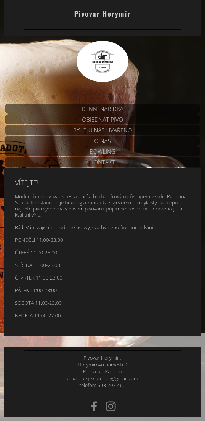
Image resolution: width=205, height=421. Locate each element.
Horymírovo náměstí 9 (102, 364)
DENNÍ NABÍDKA (102, 108)
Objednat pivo (102, 119)
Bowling (102, 151)
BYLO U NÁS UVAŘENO (102, 130)
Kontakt (102, 162)
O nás (102, 141)
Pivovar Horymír (102, 14)
